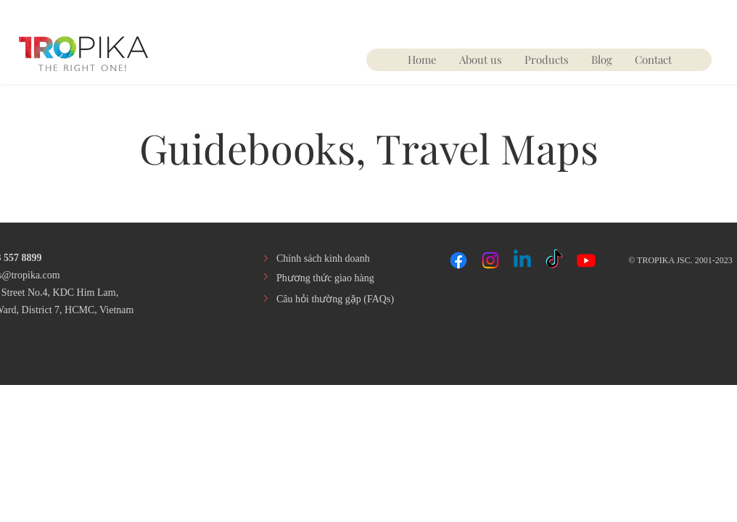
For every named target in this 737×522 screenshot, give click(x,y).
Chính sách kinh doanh (323, 258)
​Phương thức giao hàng (325, 278)
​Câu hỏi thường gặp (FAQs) (335, 299)
